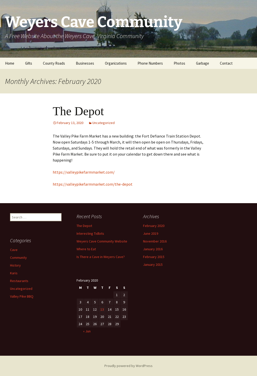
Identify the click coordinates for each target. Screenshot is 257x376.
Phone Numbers (150, 63)
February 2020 (153, 225)
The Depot (78, 111)
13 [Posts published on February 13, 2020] (102, 309)
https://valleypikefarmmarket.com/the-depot (93, 184)
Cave (14, 249)
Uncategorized (103, 122)
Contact (226, 63)
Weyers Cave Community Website (102, 241)
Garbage (202, 63)
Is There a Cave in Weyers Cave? (101, 257)
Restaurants (19, 281)
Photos (179, 63)
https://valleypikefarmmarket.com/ (84, 172)
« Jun (87, 331)
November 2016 (155, 241)
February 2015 (153, 257)
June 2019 (150, 233)
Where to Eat (86, 249)
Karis (14, 273)
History (15, 265)
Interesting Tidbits (90, 233)
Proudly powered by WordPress (128, 365)
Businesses (85, 63)
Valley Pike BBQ (21, 296)
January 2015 (153, 264)
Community (18, 257)
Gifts (28, 63)
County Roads (54, 63)
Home (9, 63)
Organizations (116, 63)
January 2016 (153, 249)
